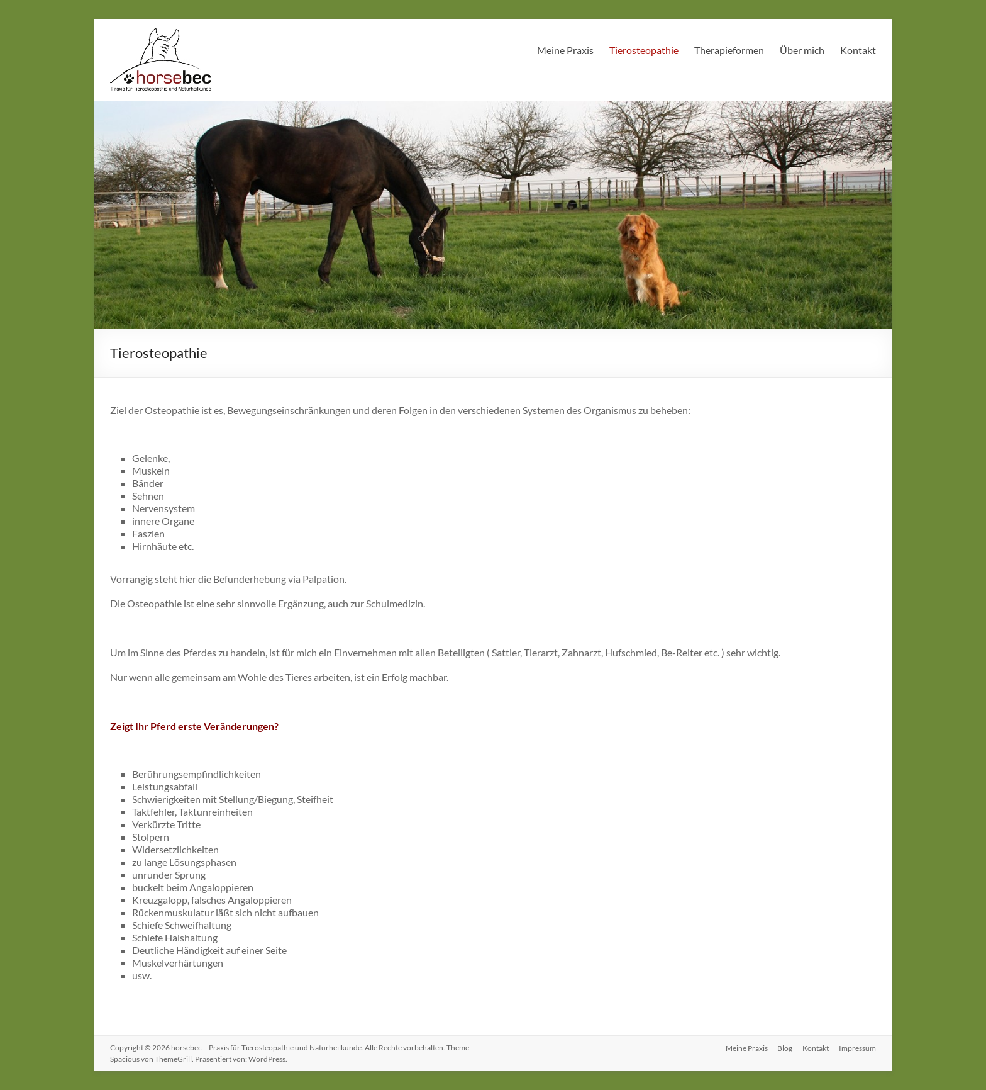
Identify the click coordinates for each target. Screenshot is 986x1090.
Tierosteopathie (644, 50)
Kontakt (858, 50)
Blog (784, 1047)
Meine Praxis (565, 50)
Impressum (857, 1047)
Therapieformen (729, 50)
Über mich (802, 50)
